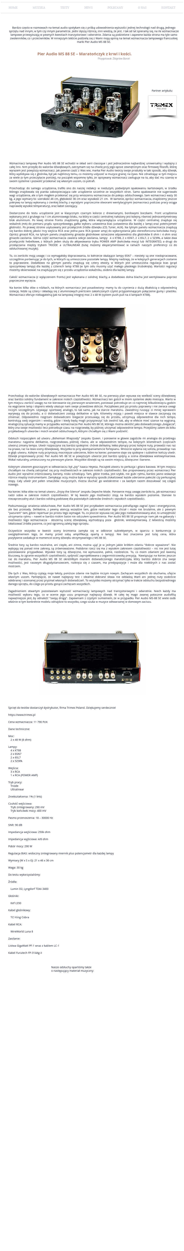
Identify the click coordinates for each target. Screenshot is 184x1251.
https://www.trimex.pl (21, 715)
